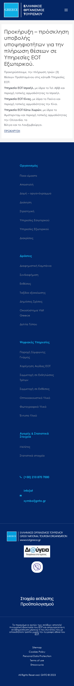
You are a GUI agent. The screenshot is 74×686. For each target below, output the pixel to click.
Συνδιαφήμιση (29, 275)
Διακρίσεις (26, 238)
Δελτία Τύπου (28, 324)
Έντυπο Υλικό (28, 415)
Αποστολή (27, 184)
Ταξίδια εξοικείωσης (33, 292)
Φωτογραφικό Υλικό (33, 406)
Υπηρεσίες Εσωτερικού (34, 220)
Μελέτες (25, 447)
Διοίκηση (26, 202)
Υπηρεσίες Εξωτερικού (34, 229)
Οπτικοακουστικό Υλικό (35, 398)
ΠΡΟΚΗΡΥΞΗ (12, 131)
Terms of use (37, 660)
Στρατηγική (27, 211)
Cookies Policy (37, 651)
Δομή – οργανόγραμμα (35, 193)
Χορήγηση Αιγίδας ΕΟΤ (35, 366)
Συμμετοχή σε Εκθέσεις (35, 389)
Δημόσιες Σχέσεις (31, 301)
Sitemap (37, 647)
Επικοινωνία (37, 664)
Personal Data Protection (37, 656)
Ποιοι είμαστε (28, 175)
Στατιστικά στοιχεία (32, 455)
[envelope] (37, 495)
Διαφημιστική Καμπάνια (36, 266)
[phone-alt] (34, 477)
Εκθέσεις (25, 283)
